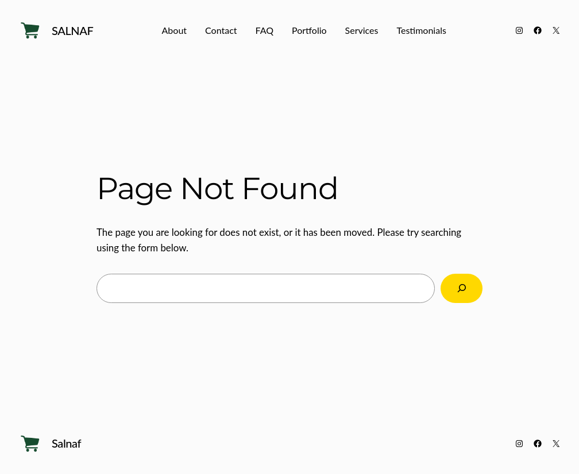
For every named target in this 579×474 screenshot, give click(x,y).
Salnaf (72, 30)
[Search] (461, 288)
